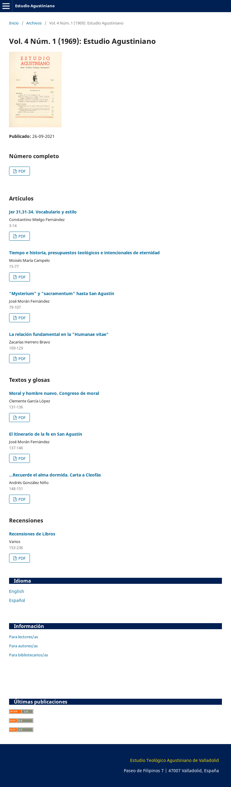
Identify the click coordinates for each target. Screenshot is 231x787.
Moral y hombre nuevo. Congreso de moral (54, 393)
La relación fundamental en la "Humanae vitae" (59, 334)
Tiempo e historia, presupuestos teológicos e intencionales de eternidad (84, 252)
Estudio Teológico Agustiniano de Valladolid (174, 760)
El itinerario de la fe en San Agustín (45, 434)
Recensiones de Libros (32, 534)
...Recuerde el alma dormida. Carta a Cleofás (55, 475)
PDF (22, 171)
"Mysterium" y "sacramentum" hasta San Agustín (61, 293)
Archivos (34, 23)
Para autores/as (23, 646)
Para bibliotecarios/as (28, 655)
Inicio (14, 23)
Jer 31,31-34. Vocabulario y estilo (43, 212)
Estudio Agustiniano (35, 5)
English (16, 591)
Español (17, 600)
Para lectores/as (23, 636)
